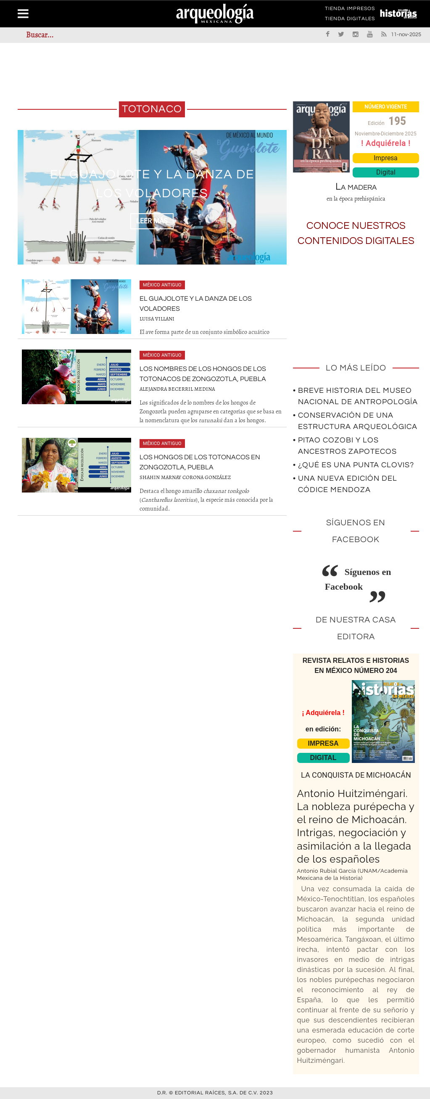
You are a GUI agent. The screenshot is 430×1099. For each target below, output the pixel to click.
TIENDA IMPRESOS (350, 10)
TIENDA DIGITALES (350, 20)
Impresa (386, 158)
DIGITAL (323, 757)
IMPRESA (323, 743)
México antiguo (162, 285)
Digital (386, 172)
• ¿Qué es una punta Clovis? (353, 465)
